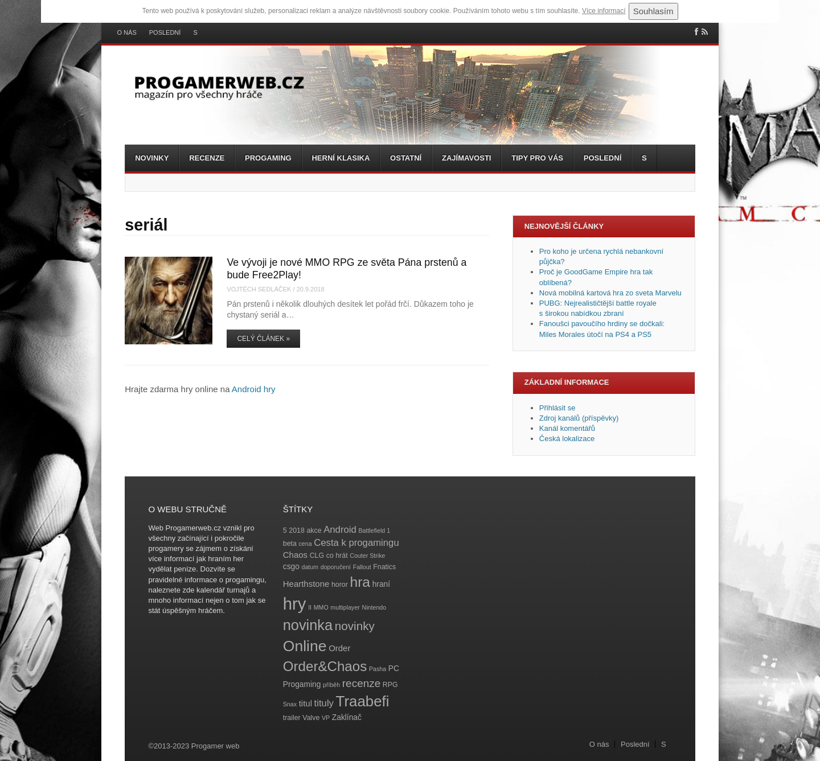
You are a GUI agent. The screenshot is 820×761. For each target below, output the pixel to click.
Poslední (165, 33)
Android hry (254, 389)
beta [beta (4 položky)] (290, 544)
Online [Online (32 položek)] (305, 646)
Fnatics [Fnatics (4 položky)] (384, 567)
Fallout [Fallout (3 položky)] (362, 566)
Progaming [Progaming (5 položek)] (302, 684)
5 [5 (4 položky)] (285, 530)
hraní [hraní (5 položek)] (381, 584)
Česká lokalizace (567, 438)
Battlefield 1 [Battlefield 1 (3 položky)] (374, 530)
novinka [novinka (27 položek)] (308, 625)
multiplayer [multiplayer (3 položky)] (345, 607)
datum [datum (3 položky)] (309, 566)
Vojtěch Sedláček (259, 289)
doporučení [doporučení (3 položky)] (336, 566)
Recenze (206, 158)
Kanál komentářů (567, 428)
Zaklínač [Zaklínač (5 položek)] (347, 717)
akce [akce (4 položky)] (313, 530)
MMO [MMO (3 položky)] (321, 607)
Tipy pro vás (537, 158)
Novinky (152, 158)
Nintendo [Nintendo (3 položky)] (374, 607)
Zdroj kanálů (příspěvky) (578, 418)
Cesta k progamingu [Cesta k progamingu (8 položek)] (356, 542)
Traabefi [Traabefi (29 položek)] (363, 701)
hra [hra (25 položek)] (360, 582)
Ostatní (405, 158)
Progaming (268, 158)
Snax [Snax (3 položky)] (290, 704)
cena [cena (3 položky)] (304, 543)
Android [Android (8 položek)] (339, 529)
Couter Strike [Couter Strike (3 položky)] (367, 555)
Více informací (604, 11)
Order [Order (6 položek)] (339, 648)
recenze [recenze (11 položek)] (361, 683)
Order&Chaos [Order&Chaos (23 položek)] (325, 666)
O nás (127, 33)
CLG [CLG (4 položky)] (317, 556)
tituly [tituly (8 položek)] (324, 703)
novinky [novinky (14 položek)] (355, 625)
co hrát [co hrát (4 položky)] (337, 556)
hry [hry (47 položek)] (294, 603)
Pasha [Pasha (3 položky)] (377, 668)
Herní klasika (340, 158)
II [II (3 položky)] (309, 607)
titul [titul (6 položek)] (305, 703)
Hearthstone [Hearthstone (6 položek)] (306, 584)
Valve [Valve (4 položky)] (310, 718)
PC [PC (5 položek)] (393, 668)
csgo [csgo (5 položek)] (291, 566)
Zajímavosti (466, 158)
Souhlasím (653, 11)
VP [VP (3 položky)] (326, 717)
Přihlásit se (557, 408)
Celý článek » (263, 339)
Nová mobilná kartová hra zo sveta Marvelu (610, 293)
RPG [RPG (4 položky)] (390, 685)
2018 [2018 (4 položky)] (297, 530)
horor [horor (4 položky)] (339, 585)
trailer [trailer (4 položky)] (292, 718)
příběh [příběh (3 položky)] (331, 684)
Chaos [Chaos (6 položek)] (295, 555)
